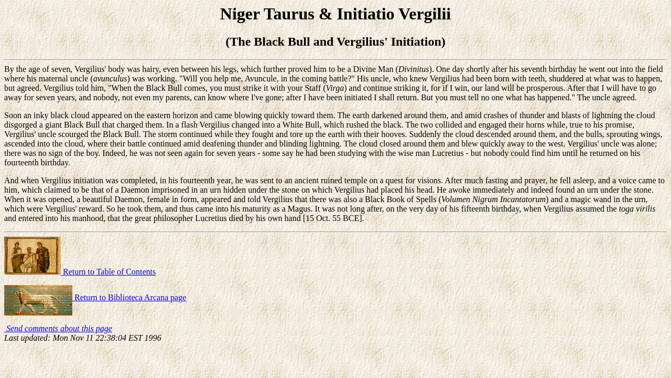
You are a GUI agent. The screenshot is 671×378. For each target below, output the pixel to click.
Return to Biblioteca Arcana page (95, 297)
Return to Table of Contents (80, 271)
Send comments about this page (58, 328)
